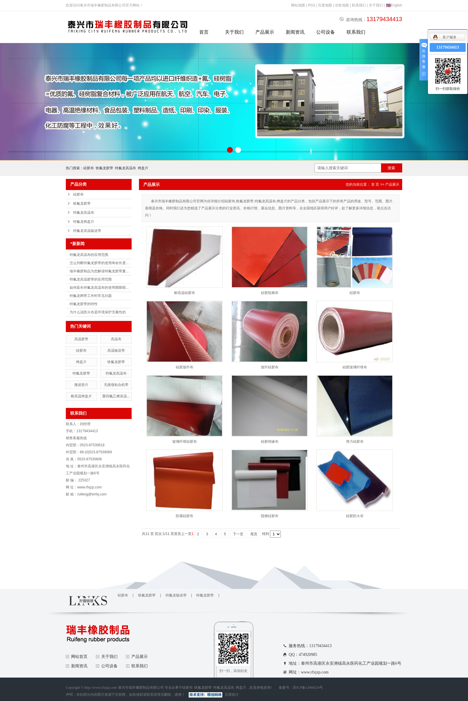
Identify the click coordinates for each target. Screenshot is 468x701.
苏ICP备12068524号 (308, 687)
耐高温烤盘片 (81, 396)
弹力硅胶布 (355, 442)
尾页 (253, 534)
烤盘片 (143, 168)
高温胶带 (81, 339)
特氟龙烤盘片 (83, 222)
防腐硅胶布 (184, 516)
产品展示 (264, 32)
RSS (311, 5)
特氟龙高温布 (125, 168)
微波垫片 (81, 385)
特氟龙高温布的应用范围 (89, 255)
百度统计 (232, 695)
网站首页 (79, 656)
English (394, 5)
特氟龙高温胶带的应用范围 (91, 279)
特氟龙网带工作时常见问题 (91, 296)
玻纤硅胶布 (269, 367)
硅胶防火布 (355, 516)
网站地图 (298, 5)
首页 (204, 32)
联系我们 (359, 5)
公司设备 (325, 32)
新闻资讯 (295, 32)
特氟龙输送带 (176, 595)
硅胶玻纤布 (184, 367)
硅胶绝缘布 (269, 442)
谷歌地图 (342, 5)
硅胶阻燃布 (269, 293)
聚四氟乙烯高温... (116, 396)
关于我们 (376, 5)
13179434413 (447, 47)
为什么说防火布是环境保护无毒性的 (98, 312)
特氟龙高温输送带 (87, 231)
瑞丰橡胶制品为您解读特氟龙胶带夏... (99, 271)
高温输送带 (116, 350)
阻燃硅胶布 (269, 516)
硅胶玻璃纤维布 (355, 367)
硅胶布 (88, 168)
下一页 (238, 534)
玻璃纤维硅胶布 (184, 442)
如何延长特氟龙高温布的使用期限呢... (99, 287)
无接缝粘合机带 (116, 385)
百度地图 (325, 5)
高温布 (116, 339)
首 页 (375, 184)
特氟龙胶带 (81, 373)
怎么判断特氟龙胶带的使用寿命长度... (99, 263)
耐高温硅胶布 (184, 293)
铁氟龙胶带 (104, 168)
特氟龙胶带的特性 (84, 304)
